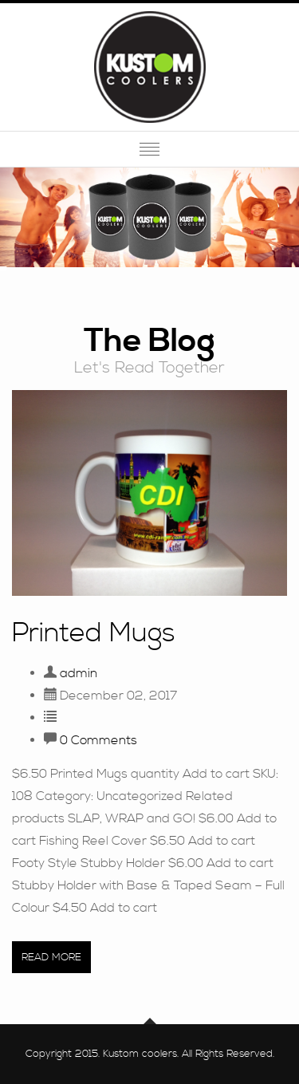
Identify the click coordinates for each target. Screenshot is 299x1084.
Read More (51, 957)
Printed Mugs (93, 634)
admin (78, 673)
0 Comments (98, 740)
